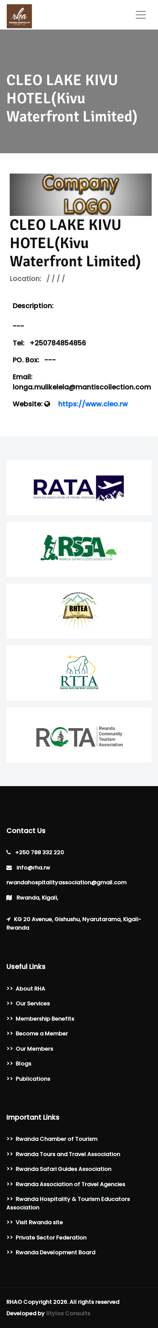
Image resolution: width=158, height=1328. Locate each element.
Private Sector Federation (51, 1238)
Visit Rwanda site (39, 1222)
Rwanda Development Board (55, 1252)
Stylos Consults (68, 1313)
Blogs (23, 1064)
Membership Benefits (45, 1019)
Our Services (33, 1003)
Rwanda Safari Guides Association (63, 1169)
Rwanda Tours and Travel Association (68, 1154)
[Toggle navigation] (140, 14)
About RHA (30, 989)
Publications (33, 1079)
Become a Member (42, 1034)
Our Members (34, 1049)
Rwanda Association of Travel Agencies (70, 1184)
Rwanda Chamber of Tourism (56, 1139)
